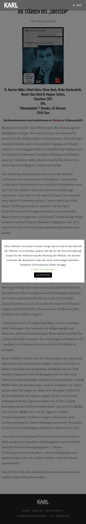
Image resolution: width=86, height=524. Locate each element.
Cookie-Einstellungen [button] (43, 269)
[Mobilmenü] (77, 5)
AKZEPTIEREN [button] (43, 275)
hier (63, 264)
